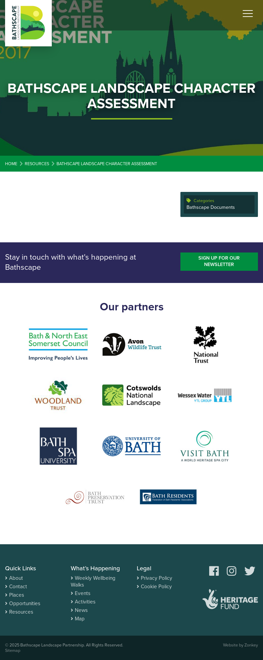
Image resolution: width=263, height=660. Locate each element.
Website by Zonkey (240, 645)
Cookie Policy (156, 587)
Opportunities (24, 603)
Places (16, 595)
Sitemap (12, 650)
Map (80, 619)
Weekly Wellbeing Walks (93, 581)
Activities (85, 602)
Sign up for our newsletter (219, 261)
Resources (21, 612)
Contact (18, 587)
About (16, 578)
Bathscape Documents (211, 207)
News (81, 610)
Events (82, 593)
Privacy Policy (156, 578)
